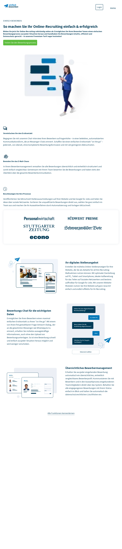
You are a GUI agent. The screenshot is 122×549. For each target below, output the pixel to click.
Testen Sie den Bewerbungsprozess (20, 42)
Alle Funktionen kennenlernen (61, 413)
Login (99, 7)
